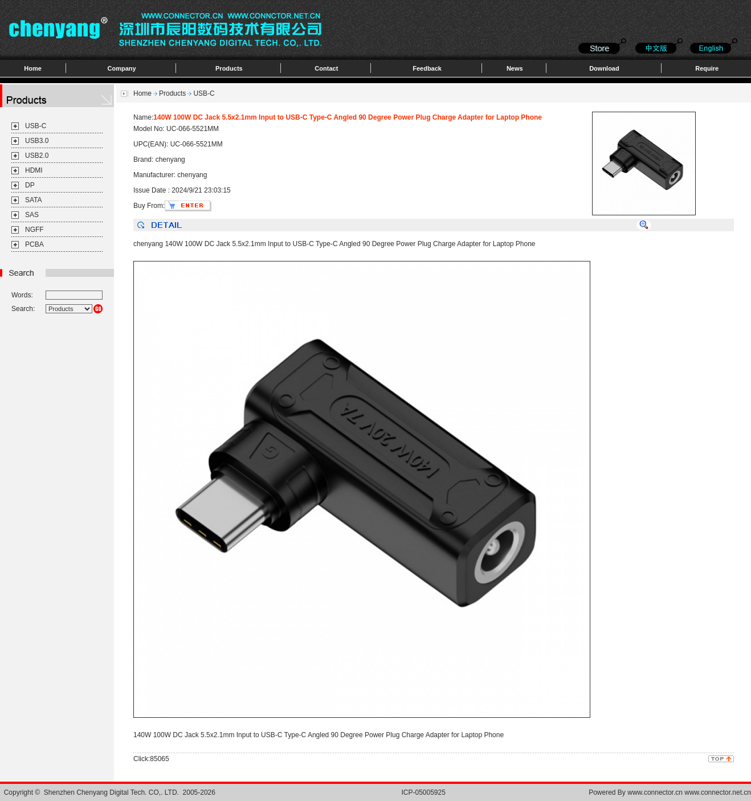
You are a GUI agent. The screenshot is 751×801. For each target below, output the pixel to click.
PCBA (34, 244)
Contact (326, 68)
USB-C (35, 126)
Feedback (427, 68)
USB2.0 (36, 156)
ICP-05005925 (424, 792)
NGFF (34, 230)
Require (707, 68)
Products (229, 68)
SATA (33, 200)
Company (122, 68)
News (515, 68)
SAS (32, 215)
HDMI (34, 170)
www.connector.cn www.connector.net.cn (689, 792)
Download (604, 68)
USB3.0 (36, 141)
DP (30, 185)
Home (33, 68)
